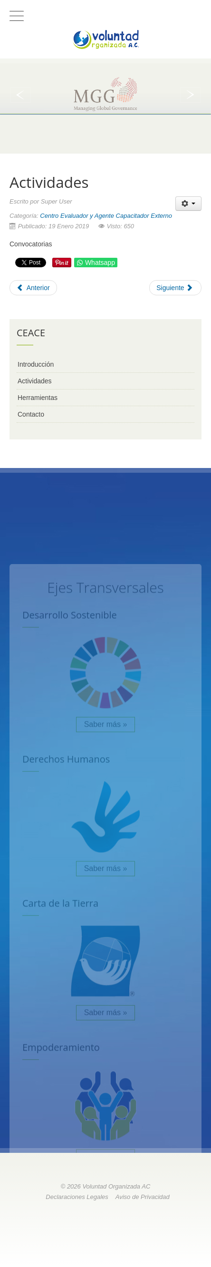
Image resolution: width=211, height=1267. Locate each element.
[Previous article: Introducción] (33, 287)
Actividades (35, 381)
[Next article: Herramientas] (175, 287)
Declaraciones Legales (77, 1196)
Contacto (31, 414)
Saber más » (105, 828)
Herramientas (38, 397)
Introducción (36, 364)
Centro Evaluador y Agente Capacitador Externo (106, 215)
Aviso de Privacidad (142, 1196)
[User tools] (188, 203)
